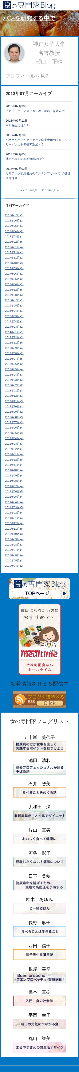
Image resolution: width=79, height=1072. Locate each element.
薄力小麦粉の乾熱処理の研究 (25, 159)
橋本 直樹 (39, 992)
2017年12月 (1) (14, 252)
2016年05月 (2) (14, 305)
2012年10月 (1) (14, 406)
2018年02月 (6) (14, 241)
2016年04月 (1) (14, 310)
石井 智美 (39, 783)
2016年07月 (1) (14, 300)
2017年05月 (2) (14, 279)
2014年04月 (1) (14, 321)
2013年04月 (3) (14, 374)
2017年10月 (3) (14, 263)
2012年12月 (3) (14, 395)
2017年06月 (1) (14, 273)
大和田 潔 (39, 806)
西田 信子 (39, 945)
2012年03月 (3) (14, 443)
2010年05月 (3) (14, 560)
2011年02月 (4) (14, 512)
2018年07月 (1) (14, 215)
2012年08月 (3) (14, 417)
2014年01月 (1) (14, 332)
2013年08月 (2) (14, 353)
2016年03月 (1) (14, 316)
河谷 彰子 (39, 853)
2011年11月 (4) (14, 464)
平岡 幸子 (39, 1015)
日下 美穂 (39, 876)
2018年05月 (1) (14, 225)
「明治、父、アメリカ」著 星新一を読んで (35, 111)
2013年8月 (49, 190)
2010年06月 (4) (14, 555)
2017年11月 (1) (14, 257)
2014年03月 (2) (14, 326)
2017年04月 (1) (14, 284)
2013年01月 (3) (14, 390)
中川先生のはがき (17, 125)
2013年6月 (30, 190)
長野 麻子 (39, 922)
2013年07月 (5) (14, 358)
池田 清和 (39, 760)
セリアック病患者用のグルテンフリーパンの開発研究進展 (38, 176)
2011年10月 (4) (14, 470)
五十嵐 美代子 (39, 737)
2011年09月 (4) (14, 475)
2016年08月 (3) (14, 294)
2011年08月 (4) (14, 480)
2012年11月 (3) (14, 401)
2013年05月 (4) (14, 369)
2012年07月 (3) (14, 422)
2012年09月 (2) (14, 411)
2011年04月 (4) (14, 502)
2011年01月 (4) (14, 518)
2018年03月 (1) (14, 236)
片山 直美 (39, 829)
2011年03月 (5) (14, 507)
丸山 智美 (39, 1038)
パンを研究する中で (29, 18)
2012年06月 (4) (14, 427)
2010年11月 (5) (14, 528)
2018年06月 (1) (14, 220)
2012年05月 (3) (14, 433)
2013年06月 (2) (14, 364)
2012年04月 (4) (14, 438)
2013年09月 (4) (14, 348)
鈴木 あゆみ (39, 899)
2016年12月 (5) (14, 289)
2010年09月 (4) (14, 539)
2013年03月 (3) (14, 379)
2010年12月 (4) (14, 523)
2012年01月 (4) (14, 454)
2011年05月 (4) (14, 496)
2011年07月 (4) (14, 486)
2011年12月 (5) (14, 459)
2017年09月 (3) (14, 268)
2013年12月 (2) (14, 337)
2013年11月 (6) (14, 342)
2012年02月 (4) (14, 449)
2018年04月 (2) (14, 231)
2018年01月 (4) (14, 247)
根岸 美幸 (39, 968)
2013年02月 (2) (14, 385)
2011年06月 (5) (14, 491)
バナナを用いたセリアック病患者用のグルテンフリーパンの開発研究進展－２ (38, 142)
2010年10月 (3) (14, 534)
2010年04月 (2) (14, 565)
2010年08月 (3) (14, 544)
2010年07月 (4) (14, 549)
